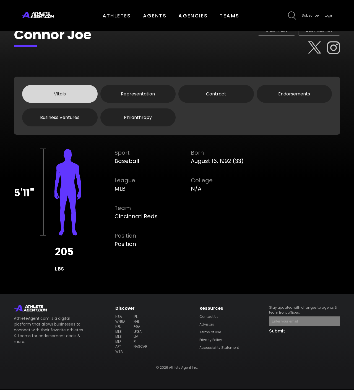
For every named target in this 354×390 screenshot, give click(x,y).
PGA (137, 327)
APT (118, 347)
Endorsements (294, 94)
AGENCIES (193, 15)
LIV (136, 337)
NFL (118, 327)
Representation (138, 94)
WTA (119, 352)
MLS (118, 337)
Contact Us (208, 317)
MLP (118, 342)
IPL (135, 317)
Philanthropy (138, 118)
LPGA (138, 332)
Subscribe (310, 15)
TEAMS (229, 15)
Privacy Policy (210, 340)
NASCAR (140, 347)
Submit (277, 331)
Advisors (206, 325)
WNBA (120, 322)
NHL (136, 322)
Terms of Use (210, 332)
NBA (118, 317)
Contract (216, 94)
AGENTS (154, 15)
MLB (118, 332)
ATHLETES (117, 15)
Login (328, 15)
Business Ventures (59, 118)
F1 (135, 342)
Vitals (60, 94)
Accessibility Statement (219, 348)
